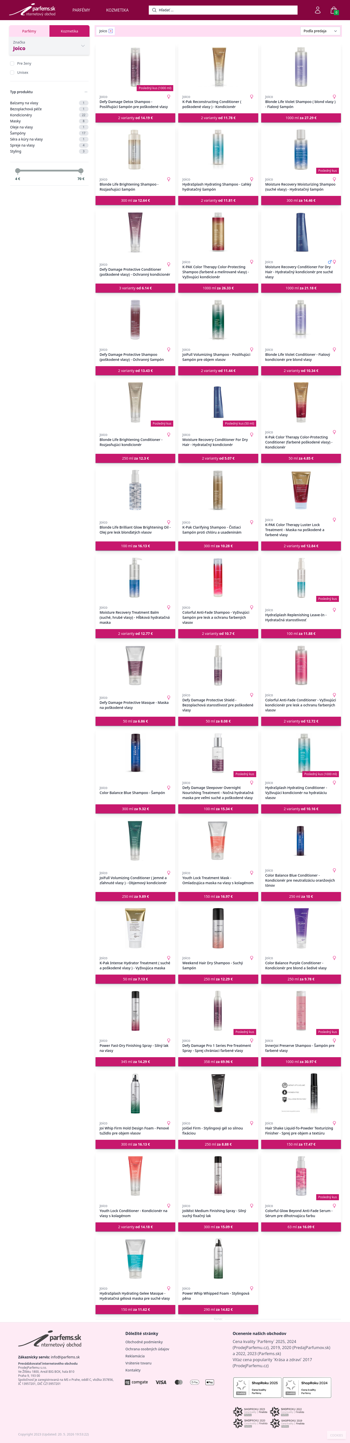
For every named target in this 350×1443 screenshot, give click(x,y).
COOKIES (336, 1435)
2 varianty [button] (135, 117)
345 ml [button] (135, 1061)
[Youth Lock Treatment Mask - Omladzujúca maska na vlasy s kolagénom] (218, 840)
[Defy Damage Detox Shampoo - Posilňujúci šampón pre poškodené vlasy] (135, 67)
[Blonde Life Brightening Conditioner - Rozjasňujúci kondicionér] (135, 402)
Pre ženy (24, 63)
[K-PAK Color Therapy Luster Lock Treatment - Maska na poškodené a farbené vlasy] (301, 490)
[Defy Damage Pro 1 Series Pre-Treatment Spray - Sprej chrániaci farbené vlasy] (218, 1011)
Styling (49, 151)
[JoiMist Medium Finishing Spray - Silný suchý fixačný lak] (218, 1176)
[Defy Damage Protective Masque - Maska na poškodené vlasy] (135, 665)
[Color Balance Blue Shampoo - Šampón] (135, 753)
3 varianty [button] (135, 288)
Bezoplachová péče (49, 109)
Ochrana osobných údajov (147, 1349)
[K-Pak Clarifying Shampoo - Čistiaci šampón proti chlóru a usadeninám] (218, 490)
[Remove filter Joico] (111, 31)
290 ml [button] (218, 1309)
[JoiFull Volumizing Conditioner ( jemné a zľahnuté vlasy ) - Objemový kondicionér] (135, 840)
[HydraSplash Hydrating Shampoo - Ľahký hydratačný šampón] (218, 149)
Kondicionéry (49, 115)
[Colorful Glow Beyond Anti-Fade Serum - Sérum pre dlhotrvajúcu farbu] (301, 1176)
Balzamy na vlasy (49, 103)
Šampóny (49, 133)
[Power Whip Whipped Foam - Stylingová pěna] (218, 1259)
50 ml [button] (301, 458)
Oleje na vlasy (49, 127)
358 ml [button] (218, 1061)
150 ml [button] (218, 896)
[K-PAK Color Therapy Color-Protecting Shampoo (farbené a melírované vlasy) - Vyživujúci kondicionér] (218, 232)
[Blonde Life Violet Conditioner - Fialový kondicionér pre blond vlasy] (301, 320)
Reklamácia (134, 1356)
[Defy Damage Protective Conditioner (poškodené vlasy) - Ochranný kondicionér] (135, 232)
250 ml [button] (135, 458)
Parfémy (81, 10)
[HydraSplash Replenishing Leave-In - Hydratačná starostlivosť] (301, 578)
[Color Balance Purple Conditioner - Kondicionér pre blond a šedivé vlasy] (301, 928)
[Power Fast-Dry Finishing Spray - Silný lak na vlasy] (135, 1011)
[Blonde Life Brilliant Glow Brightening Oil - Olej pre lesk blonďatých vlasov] (135, 490)
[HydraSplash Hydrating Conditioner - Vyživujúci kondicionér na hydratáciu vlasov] (301, 753)
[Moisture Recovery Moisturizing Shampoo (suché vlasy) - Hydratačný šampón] (301, 149)
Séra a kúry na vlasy (49, 139)
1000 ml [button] (301, 117)
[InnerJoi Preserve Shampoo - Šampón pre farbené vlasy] (301, 1011)
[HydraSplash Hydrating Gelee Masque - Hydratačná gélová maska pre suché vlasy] (135, 1259)
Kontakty (132, 1370)
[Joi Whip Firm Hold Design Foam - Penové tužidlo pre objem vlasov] (135, 1093)
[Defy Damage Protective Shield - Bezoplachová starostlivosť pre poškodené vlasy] (218, 665)
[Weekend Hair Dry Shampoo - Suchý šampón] (218, 928)
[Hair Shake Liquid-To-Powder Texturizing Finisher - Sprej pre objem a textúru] (301, 1093)
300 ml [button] (135, 200)
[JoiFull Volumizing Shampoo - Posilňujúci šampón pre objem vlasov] (218, 320)
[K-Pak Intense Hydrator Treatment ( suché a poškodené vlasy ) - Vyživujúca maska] (135, 928)
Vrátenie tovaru (138, 1363)
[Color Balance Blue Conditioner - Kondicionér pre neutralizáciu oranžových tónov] (301, 840)
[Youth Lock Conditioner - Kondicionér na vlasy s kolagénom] (135, 1176)
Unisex (22, 72)
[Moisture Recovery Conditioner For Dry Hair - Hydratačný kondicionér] (218, 402)
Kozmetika (117, 10)
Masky (49, 121)
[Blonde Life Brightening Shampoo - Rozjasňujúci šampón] (135, 149)
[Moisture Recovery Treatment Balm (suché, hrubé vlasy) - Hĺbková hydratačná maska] (135, 578)
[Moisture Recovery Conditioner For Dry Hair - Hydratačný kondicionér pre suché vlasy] (301, 232)
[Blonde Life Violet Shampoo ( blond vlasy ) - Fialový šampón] (301, 67)
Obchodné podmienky (144, 1341)
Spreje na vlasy (49, 145)
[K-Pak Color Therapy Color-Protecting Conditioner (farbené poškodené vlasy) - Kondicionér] (301, 402)
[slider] (17, 170)
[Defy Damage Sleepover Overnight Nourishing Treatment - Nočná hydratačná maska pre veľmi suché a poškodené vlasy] (218, 753)
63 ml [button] (301, 1226)
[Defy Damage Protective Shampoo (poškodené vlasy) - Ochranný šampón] (135, 320)
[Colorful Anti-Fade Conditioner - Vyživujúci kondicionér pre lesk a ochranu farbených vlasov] (301, 665)
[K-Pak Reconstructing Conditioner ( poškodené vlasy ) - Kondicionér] (218, 67)
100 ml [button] (135, 545)
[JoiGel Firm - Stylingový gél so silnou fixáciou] (218, 1093)
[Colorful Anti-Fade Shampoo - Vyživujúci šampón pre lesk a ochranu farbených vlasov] (218, 578)
